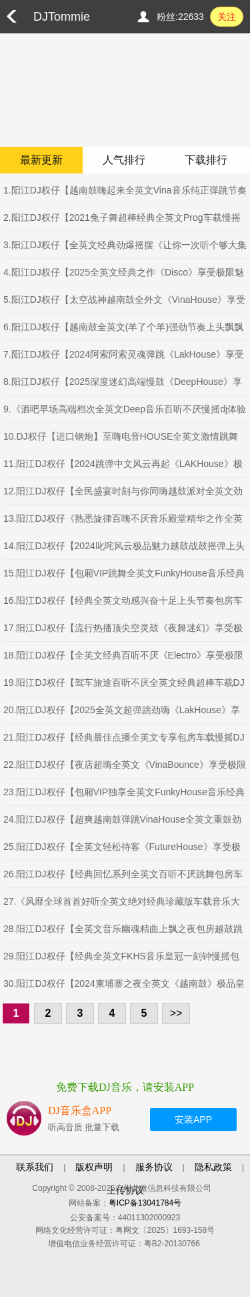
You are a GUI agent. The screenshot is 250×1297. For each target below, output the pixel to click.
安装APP (193, 1119)
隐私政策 (213, 1167)
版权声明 (94, 1167)
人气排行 (124, 159)
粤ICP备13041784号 (145, 1203)
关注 (226, 16)
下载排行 (206, 159)
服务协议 (154, 1167)
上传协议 (125, 1190)
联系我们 (34, 1167)
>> (176, 1013)
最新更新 (41, 159)
